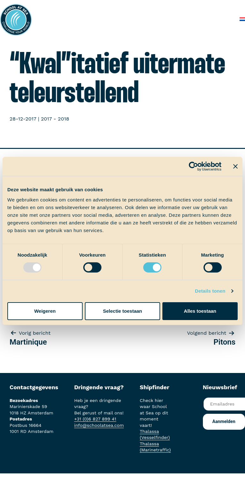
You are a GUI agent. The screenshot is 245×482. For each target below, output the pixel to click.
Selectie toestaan (122, 311)
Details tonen (210, 291)
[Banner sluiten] (235, 166)
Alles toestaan (200, 311)
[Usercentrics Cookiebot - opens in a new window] (193, 166)
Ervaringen (174, 6)
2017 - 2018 (55, 119)
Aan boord (140, 6)
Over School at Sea (123, 19)
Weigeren (45, 311)
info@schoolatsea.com (99, 425)
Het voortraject (101, 6)
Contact (222, 19)
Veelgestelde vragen (180, 19)
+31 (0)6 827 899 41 (95, 418)
